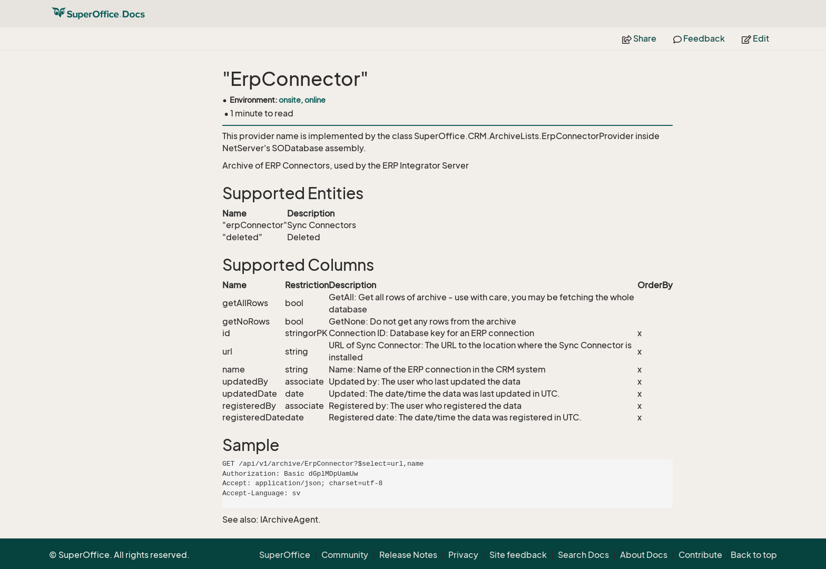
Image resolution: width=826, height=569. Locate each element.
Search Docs (583, 555)
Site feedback (518, 555)
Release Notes (408, 555)
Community (344, 555)
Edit (755, 38)
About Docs (643, 555)
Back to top (754, 555)
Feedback (699, 38)
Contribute (700, 555)
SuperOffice (284, 555)
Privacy (463, 555)
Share (639, 38)
